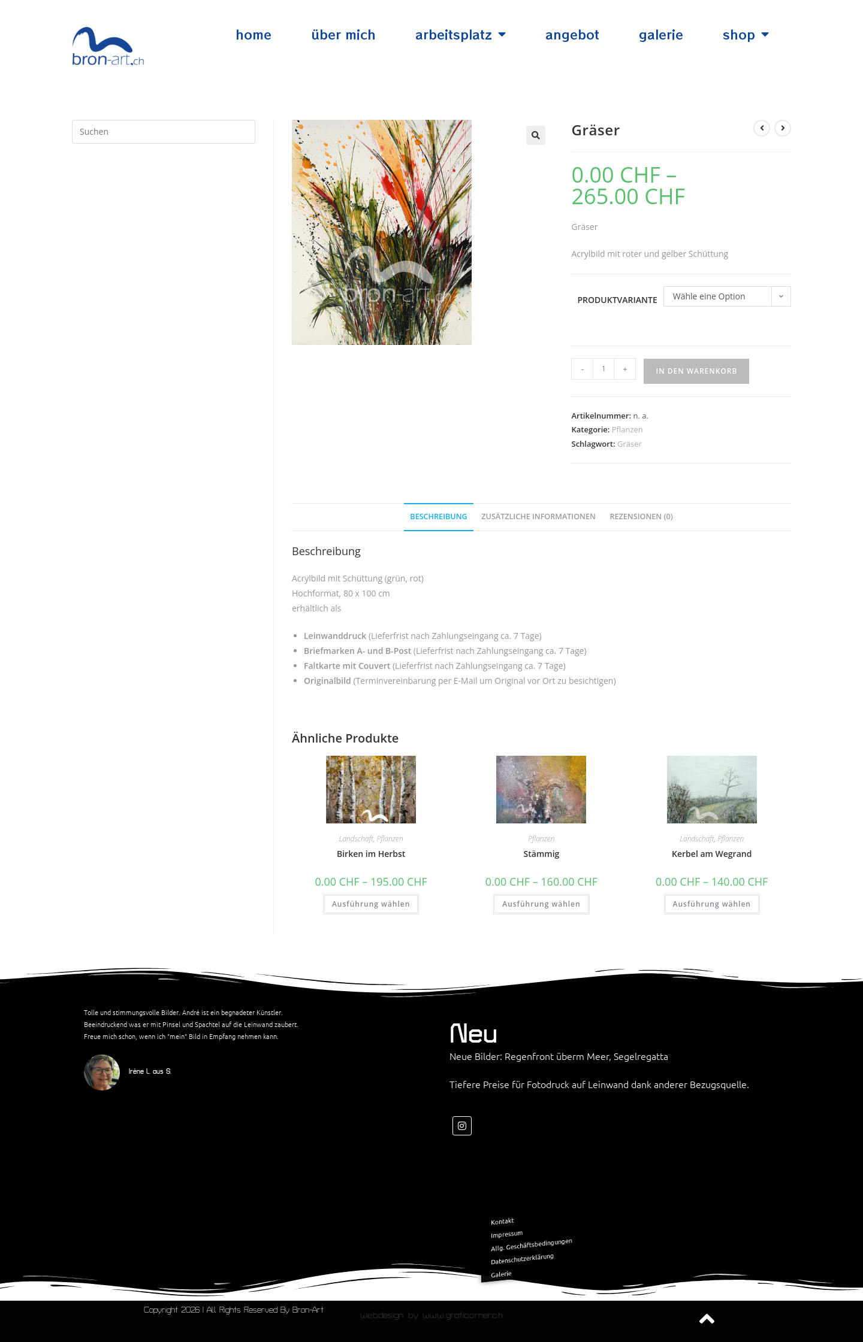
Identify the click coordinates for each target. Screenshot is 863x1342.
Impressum (571, 1235)
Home (253, 34)
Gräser (629, 443)
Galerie (661, 34)
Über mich (343, 34)
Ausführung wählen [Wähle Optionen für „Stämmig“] (541, 904)
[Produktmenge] (603, 369)
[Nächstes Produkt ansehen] (782, 128)
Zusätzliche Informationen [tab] (538, 516)
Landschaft (356, 839)
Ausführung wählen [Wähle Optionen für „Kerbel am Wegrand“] (712, 904)
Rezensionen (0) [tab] (641, 516)
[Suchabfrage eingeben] (163, 132)
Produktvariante (617, 299)
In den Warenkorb (696, 371)
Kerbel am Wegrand (712, 853)
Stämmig (542, 853)
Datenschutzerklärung (579, 1249)
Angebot (572, 34)
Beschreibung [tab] (438, 516)
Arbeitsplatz (460, 34)
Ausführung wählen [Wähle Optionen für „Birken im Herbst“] (371, 904)
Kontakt (568, 1229)
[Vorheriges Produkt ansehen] (761, 128)
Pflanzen (627, 429)
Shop (746, 34)
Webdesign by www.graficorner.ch (431, 1315)
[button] (535, 135)
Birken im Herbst (371, 853)
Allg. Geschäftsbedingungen (584, 1241)
